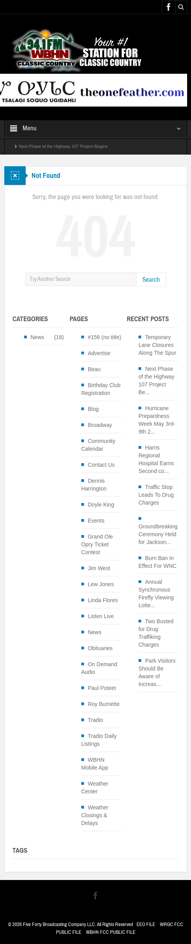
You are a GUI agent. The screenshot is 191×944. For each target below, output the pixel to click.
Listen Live (101, 616)
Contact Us (101, 465)
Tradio (95, 720)
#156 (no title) (104, 337)
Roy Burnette (104, 704)
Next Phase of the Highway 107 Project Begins (63, 146)
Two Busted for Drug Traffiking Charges (155, 633)
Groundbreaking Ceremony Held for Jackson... (157, 534)
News (37, 337)
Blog (93, 409)
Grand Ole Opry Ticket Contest (97, 544)
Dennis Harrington (94, 485)
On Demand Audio (99, 668)
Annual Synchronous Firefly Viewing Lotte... (156, 593)
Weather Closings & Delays (95, 815)
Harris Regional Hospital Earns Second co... (156, 459)
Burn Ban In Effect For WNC (157, 562)
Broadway (100, 425)
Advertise (99, 353)
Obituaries (100, 648)
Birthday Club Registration (101, 389)
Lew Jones (101, 584)
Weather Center (95, 787)
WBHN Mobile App (94, 764)
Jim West (99, 568)
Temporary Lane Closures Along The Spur (157, 345)
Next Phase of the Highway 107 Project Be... (156, 380)
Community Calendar (98, 445)
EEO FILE (146, 924)
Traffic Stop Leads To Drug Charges (156, 495)
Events (96, 520)
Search (151, 280)
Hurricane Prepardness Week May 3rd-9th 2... (156, 420)
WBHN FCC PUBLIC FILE (110, 932)
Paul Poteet (102, 688)
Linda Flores (103, 600)
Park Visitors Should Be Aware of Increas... (156, 672)
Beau (94, 369)
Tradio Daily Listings (99, 740)
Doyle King (101, 504)
